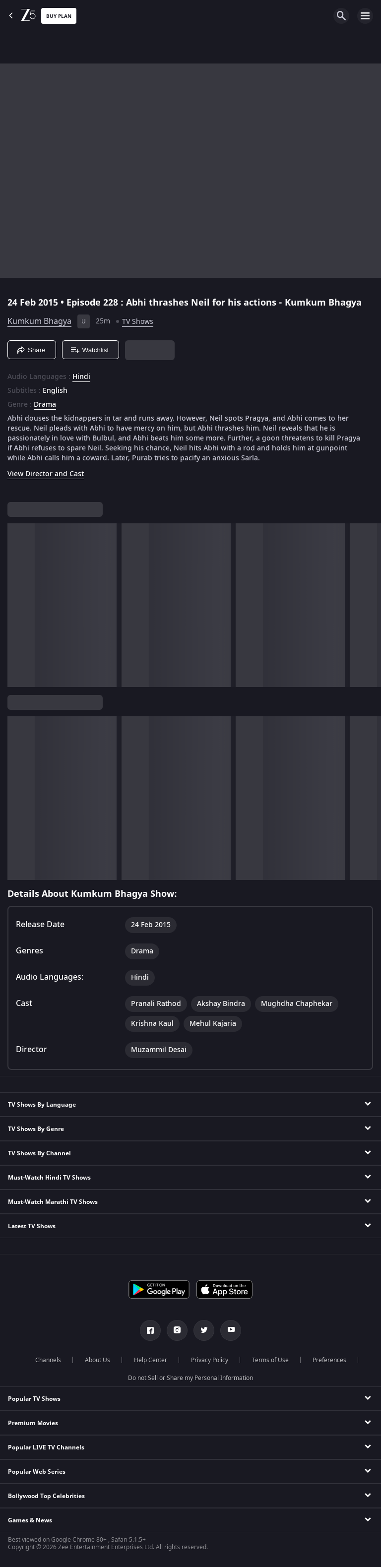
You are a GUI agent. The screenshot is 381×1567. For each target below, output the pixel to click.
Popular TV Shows (34, 1399)
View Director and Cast (45, 474)
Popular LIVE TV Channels (46, 1447)
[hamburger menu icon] (365, 16)
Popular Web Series (36, 1472)
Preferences (329, 1360)
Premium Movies (33, 1423)
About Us (97, 1360)
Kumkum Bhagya (39, 321)
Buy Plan (58, 16)
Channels (48, 1360)
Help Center (150, 1360)
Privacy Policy (209, 1360)
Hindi (81, 377)
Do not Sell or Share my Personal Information (190, 1378)
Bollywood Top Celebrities (46, 1496)
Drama (45, 405)
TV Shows (137, 321)
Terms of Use (270, 1360)
